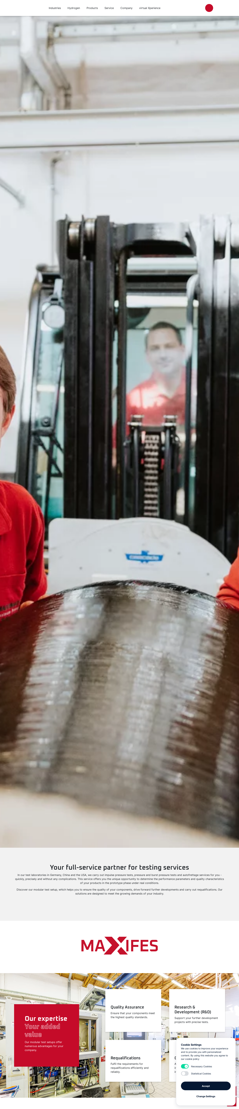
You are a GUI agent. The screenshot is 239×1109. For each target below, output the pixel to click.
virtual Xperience (149, 8)
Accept (206, 1085)
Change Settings (205, 1096)
